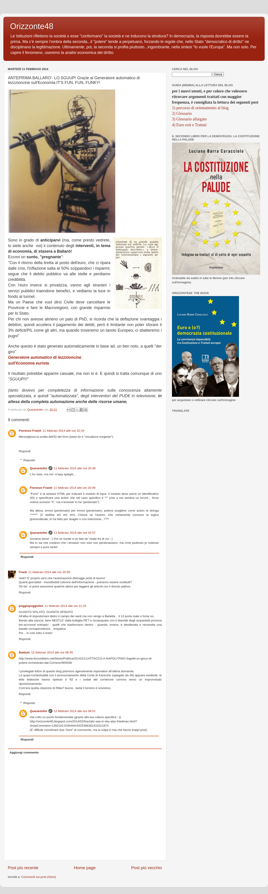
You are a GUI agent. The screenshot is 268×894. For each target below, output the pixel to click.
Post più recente (23, 867)
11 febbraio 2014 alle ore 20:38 (75, 468)
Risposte (29, 460)
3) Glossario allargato (189, 119)
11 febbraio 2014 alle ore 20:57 (75, 532)
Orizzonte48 (31, 26)
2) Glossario (182, 113)
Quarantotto (38, 468)
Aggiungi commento (24, 752)
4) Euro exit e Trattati (189, 125)
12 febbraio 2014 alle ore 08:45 (52, 652)
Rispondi (25, 451)
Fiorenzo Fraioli (30, 430)
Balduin (24, 652)
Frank (23, 572)
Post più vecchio (146, 867)
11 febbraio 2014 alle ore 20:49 (74, 487)
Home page (85, 867)
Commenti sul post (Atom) (38, 877)
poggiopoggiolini (31, 606)
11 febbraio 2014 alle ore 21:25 (65, 606)
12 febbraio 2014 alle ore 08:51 (75, 711)
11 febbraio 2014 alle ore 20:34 (63, 430)
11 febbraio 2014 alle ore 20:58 (49, 572)
